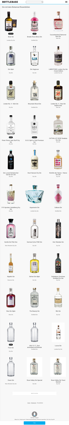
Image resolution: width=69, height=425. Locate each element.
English (36, 417)
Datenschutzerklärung (31, 419)
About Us (17, 419)
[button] (34, 423)
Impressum (22, 419)
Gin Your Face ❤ (50, 419)
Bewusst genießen (41, 419)
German (32, 417)
